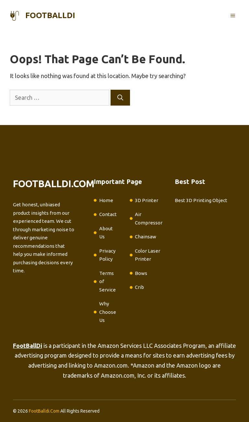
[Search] (120, 98)
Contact (108, 214)
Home (106, 200)
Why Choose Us (107, 312)
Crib (139, 287)
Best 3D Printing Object (201, 200)
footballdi (50, 15)
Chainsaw (145, 236)
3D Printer (146, 200)
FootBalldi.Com (44, 411)
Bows (141, 273)
